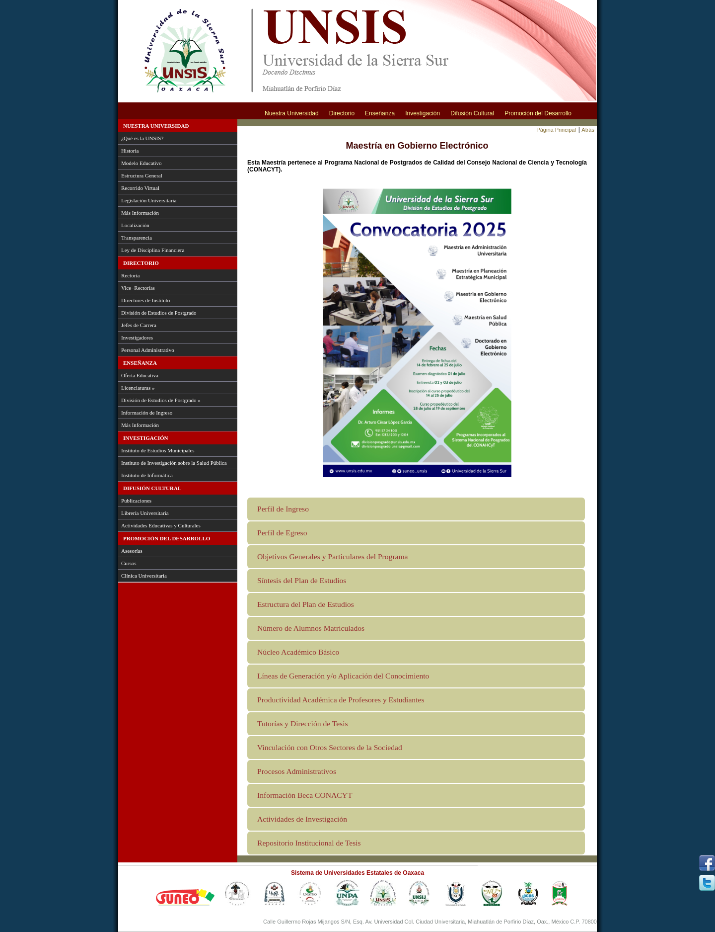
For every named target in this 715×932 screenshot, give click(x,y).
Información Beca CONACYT (304, 795)
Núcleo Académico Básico (298, 652)
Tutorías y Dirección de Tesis (302, 723)
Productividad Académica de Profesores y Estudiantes (340, 699)
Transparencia (136, 238)
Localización (135, 225)
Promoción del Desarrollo (538, 113)
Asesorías (132, 551)
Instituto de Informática (147, 475)
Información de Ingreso (146, 413)
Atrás (587, 130)
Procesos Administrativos (296, 771)
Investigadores (137, 337)
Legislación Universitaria (149, 200)
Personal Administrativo (147, 350)
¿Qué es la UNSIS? (142, 138)
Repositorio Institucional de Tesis (309, 843)
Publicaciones (136, 501)
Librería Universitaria (145, 513)
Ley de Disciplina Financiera (152, 250)
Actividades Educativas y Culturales (161, 525)
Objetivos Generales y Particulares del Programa (332, 556)
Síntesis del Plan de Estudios (301, 580)
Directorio (342, 113)
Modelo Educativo (141, 163)
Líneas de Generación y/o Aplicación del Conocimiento (343, 676)
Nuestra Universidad (292, 113)
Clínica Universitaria (144, 576)
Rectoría (130, 275)
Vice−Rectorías (138, 288)
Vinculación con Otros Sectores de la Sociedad (329, 747)
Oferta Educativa (139, 375)
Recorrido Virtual (140, 188)
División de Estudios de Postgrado (159, 313)
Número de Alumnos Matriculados (310, 628)
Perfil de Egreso (282, 532)
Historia (130, 151)
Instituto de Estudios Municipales (158, 450)
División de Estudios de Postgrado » (161, 400)
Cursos (129, 563)
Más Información (140, 213)
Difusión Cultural (472, 113)
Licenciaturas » (138, 388)
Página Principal (556, 130)
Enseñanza (380, 113)
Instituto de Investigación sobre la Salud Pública (174, 463)
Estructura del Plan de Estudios (305, 604)
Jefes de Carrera (138, 325)
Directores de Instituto (145, 300)
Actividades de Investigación (302, 819)
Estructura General (141, 175)
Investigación (422, 113)
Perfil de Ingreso (283, 509)
